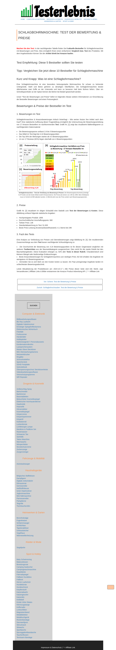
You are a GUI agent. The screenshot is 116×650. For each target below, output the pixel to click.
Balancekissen (22, 562)
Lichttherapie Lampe (25, 427)
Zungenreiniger (22, 452)
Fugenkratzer (22, 520)
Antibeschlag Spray (24, 389)
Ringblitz (20, 357)
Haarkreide (21, 404)
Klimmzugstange (23, 605)
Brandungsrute (22, 564)
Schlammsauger (23, 523)
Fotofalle (20, 332)
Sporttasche (21, 630)
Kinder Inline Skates (24, 602)
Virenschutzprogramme (26, 375)
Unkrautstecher (23, 531)
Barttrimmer (21, 394)
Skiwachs (20, 627)
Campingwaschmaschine (26, 569)
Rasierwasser (22, 432)
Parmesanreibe (23, 498)
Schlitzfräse (21, 525)
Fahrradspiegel (22, 575)
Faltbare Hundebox (24, 577)
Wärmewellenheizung (25, 536)
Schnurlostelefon (23, 359)
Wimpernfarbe (22, 444)
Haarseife (20, 407)
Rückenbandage (23, 620)
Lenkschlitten (22, 610)
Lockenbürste (22, 424)
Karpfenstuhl (22, 590)
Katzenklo (20, 597)
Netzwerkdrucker (23, 354)
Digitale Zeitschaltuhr (25, 481)
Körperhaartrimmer (24, 417)
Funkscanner (22, 334)
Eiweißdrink (21, 572)
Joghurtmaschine (23, 493)
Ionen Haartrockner (24, 491)
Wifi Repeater (22, 377)
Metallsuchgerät (23, 617)
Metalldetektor (22, 615)
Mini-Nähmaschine (24, 496)
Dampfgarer (21, 478)
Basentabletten (22, 397)
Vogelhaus (21, 533)
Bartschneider (22, 392)
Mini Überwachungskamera (27, 352)
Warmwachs (21, 442)
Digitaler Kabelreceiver (25, 324)
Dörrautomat (21, 483)
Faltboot (20, 580)
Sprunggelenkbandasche (26, 632)
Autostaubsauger (23, 464)
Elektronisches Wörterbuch (27, 329)
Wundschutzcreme (24, 447)
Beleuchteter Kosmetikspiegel (28, 399)
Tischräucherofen (23, 506)
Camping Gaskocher (25, 567)
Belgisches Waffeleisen (26, 476)
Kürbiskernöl (21, 422)
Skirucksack (21, 625)
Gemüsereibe (22, 486)
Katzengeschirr (22, 595)
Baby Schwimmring (24, 559)
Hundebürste (22, 585)
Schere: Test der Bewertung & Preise (60, 282)
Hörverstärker (22, 409)
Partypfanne (21, 501)
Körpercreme (22, 414)
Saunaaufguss (22, 622)
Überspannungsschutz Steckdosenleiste (32, 370)
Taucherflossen (22, 635)
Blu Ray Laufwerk (23, 322)
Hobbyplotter (22, 339)
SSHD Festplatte (23, 364)
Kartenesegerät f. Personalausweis (30, 342)
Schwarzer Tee (22, 434)
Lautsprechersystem (24, 347)
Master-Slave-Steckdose (26, 349)
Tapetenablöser (23, 528)
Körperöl (20, 419)
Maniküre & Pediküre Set (26, 429)
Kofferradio (21, 607)
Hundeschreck (22, 587)
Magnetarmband (23, 612)
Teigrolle (20, 503)
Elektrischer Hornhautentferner (29, 402)
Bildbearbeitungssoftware (26, 319)
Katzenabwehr (22, 592)
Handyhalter (21, 337)
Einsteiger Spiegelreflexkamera (29, 327)
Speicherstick (22, 362)
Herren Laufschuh (24, 582)
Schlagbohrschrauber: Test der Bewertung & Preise (60, 288)
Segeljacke (21, 547)
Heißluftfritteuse (23, 488)
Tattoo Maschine (23, 439)
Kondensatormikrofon (25, 344)
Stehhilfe (20, 437)
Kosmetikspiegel (23, 412)
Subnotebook (22, 367)
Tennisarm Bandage (24, 637)
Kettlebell (20, 600)
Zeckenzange (22, 449)
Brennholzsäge (22, 518)
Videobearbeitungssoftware (27, 372)
